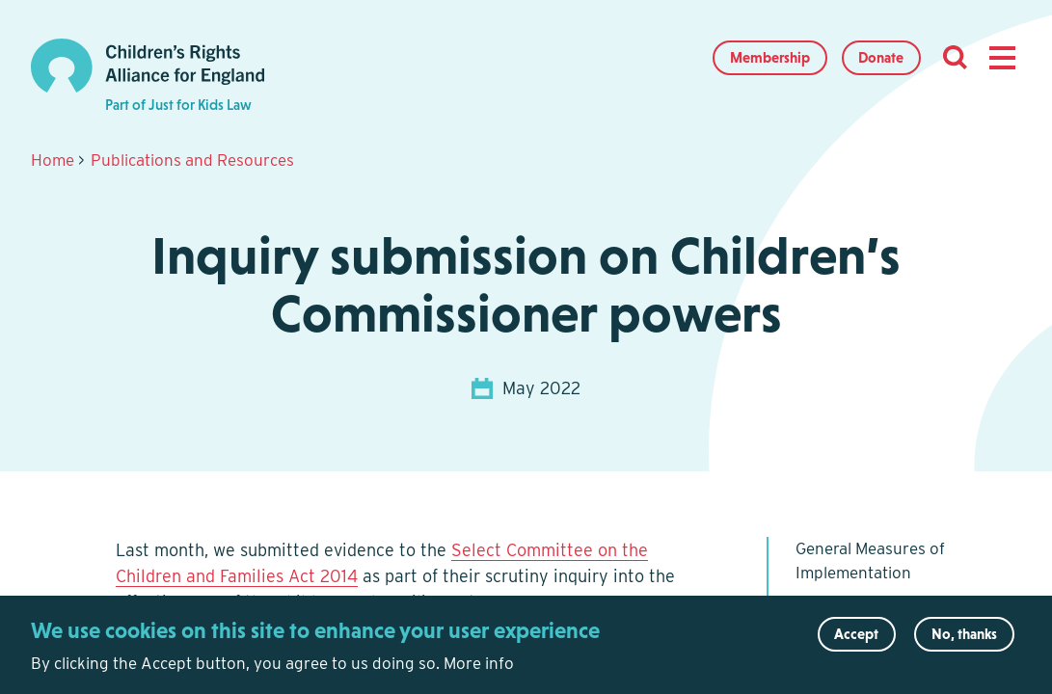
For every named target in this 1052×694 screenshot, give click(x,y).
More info (479, 668)
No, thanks (964, 638)
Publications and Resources (192, 160)
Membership (770, 57)
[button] (1002, 58)
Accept (856, 638)
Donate (881, 57)
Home (52, 160)
